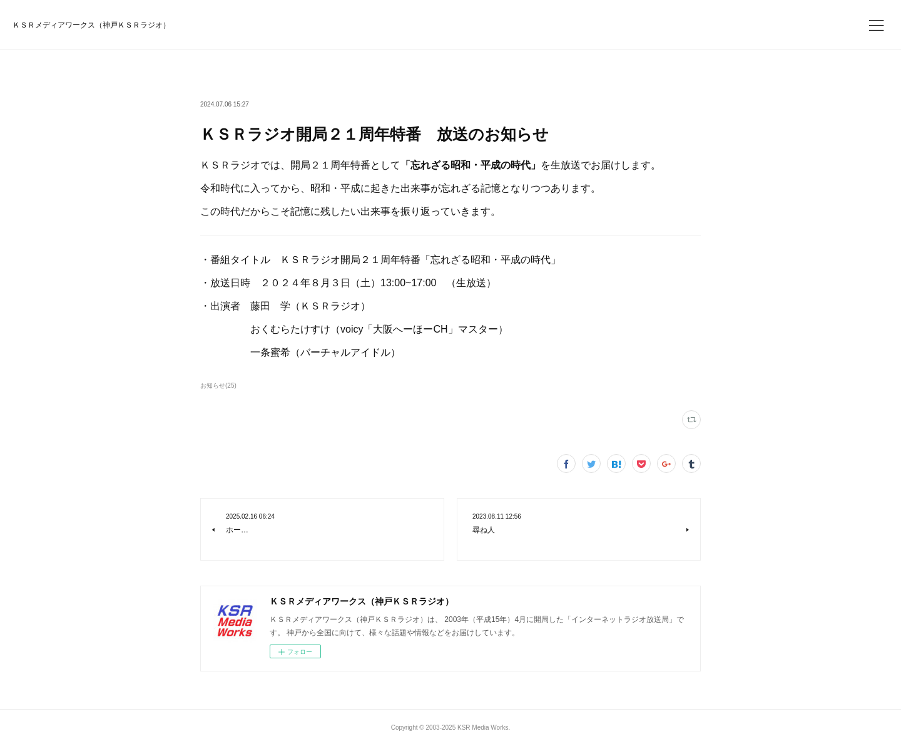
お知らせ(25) (218, 385)
